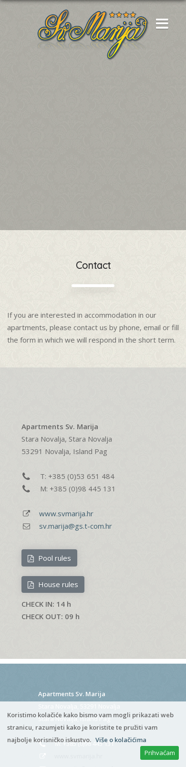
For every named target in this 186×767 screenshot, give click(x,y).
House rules (52, 584)
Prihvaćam (160, 752)
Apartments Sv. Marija (71, 693)
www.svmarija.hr (66, 513)
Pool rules (49, 558)
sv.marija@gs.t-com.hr (75, 526)
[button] (160, 24)
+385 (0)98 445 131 (83, 488)
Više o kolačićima (120, 739)
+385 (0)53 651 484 (81, 476)
